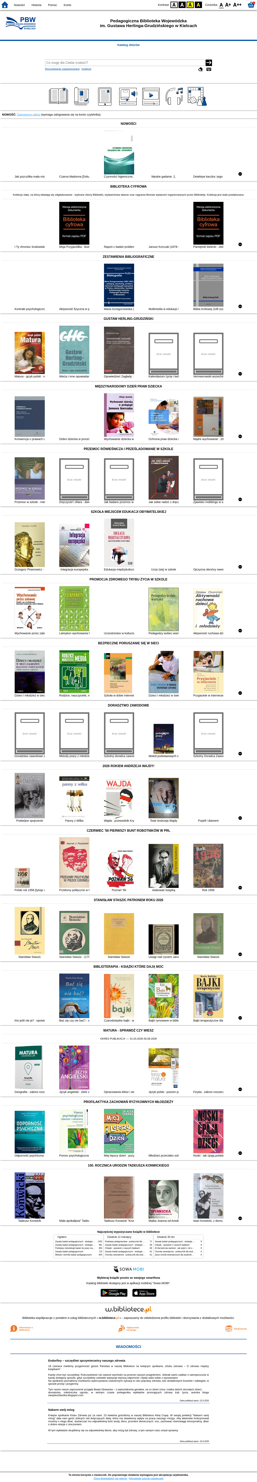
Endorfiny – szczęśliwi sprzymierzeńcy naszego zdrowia (86, 1360)
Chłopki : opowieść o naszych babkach (122, 1248)
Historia (36, 5)
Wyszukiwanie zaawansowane (62, 68)
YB (190, 4)
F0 (221, 4)
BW (182, 4)
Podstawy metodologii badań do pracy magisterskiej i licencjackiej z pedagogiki (90, 1248)
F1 (228, 4)
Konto (67, 5)
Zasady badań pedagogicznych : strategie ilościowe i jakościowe (84, 1241)
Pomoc (52, 5)
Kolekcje (86, 68)
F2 (237, 4)
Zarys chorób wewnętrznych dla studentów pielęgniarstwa (181, 1255)
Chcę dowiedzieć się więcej (110, 1478)
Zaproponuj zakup (28, 114)
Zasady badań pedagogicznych (69, 1251)
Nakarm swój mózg (61, 1409)
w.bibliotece (109, 1317)
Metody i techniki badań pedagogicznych (73, 1255)
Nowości (19, 5)
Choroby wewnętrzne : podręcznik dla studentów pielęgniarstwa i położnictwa (139, 1255)
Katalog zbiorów (128, 45)
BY (198, 4)
